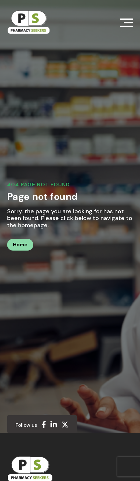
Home (20, 244)
